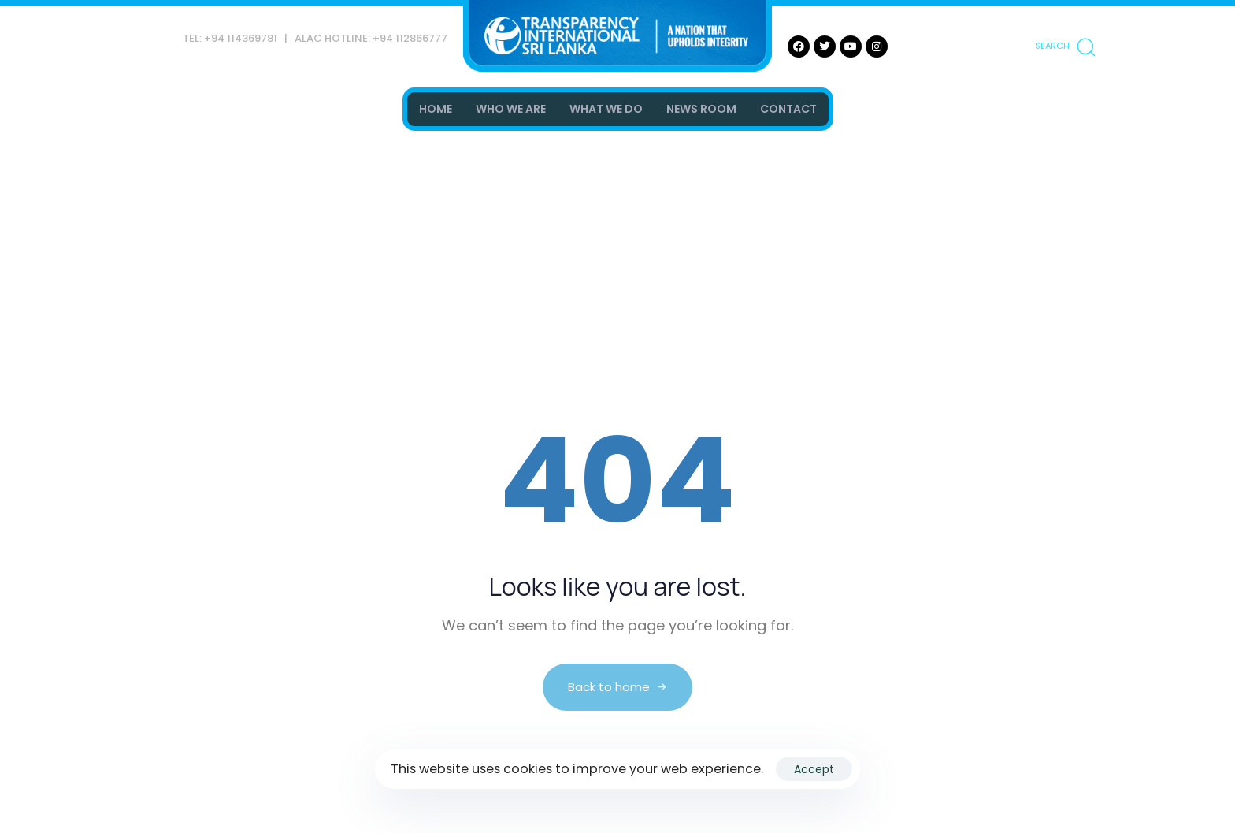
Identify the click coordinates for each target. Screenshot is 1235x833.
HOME (435, 109)
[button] (1065, 46)
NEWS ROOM (701, 109)
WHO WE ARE (511, 109)
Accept (814, 769)
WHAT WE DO (606, 109)
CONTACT (788, 109)
